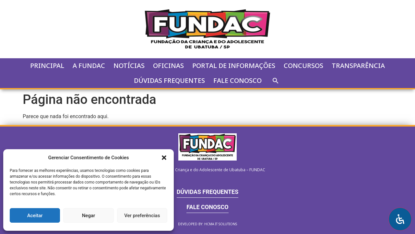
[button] (164, 157)
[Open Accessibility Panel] (400, 219)
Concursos (303, 65)
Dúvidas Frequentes (169, 80)
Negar (88, 215)
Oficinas (168, 65)
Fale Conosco (237, 80)
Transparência (358, 65)
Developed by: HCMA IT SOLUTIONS (207, 224)
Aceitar (35, 215)
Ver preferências (142, 215)
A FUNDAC (89, 65)
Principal (47, 65)
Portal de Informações (233, 65)
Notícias (129, 65)
